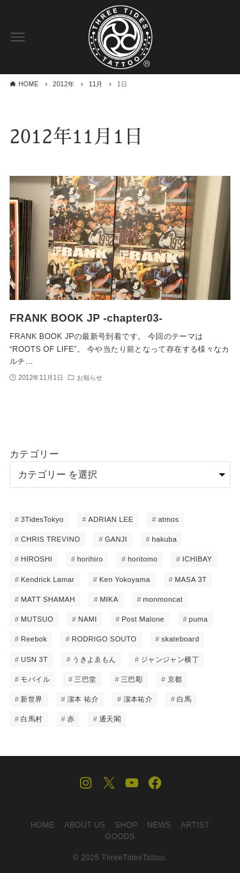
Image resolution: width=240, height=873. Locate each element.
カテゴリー (34, 453)
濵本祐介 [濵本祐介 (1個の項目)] (138, 699)
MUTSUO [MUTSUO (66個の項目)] (36, 619)
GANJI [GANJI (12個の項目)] (116, 539)
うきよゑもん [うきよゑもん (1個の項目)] (94, 659)
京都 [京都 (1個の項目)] (175, 679)
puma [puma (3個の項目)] (198, 619)
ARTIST (194, 825)
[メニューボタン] (18, 37)
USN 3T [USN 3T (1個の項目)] (33, 659)
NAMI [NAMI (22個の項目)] (87, 619)
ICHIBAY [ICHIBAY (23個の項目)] (197, 559)
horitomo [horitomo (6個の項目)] (142, 559)
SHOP (126, 825)
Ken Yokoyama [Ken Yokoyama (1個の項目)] (124, 579)
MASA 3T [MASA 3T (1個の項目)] (191, 579)
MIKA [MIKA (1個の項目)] (109, 599)
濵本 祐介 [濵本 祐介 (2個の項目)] (83, 699)
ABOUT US (84, 825)
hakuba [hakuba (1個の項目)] (164, 539)
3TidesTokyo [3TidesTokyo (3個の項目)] (41, 519)
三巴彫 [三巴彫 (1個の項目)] (132, 679)
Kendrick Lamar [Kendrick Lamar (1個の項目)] (47, 579)
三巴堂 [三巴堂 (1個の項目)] (85, 679)
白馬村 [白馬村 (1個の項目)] (31, 719)
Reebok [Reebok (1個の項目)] (33, 639)
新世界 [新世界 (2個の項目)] (31, 699)
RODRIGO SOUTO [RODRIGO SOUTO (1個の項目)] (104, 639)
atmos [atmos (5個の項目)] (168, 519)
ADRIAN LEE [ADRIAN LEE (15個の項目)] (111, 519)
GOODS (120, 836)
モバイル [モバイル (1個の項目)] (35, 679)
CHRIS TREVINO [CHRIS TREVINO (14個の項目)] (50, 539)
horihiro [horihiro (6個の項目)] (90, 559)
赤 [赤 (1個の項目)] (70, 719)
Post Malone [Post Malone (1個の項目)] (143, 619)
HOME (43, 825)
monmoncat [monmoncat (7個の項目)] (162, 599)
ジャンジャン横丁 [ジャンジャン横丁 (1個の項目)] (170, 659)
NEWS (159, 825)
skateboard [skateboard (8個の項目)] (180, 639)
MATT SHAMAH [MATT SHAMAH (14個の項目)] (47, 599)
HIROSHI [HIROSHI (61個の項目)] (36, 559)
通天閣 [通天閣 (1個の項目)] (110, 719)
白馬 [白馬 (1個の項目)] (184, 699)
